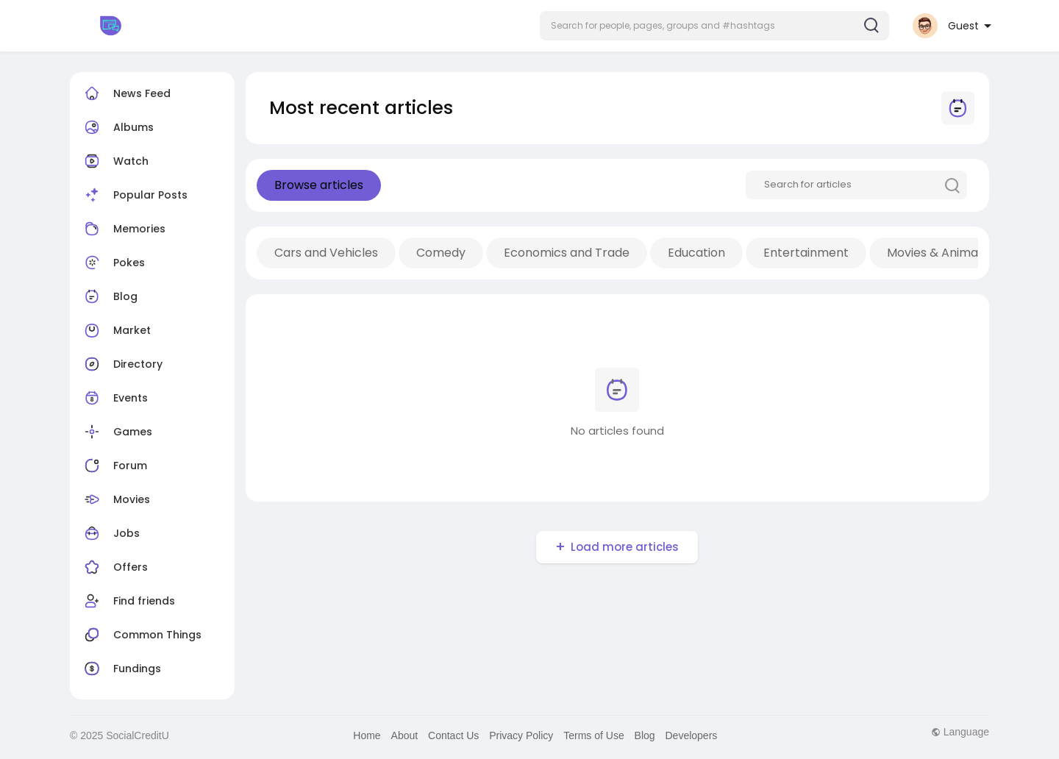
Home (366, 735)
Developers (692, 735)
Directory (122, 364)
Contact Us (453, 735)
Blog (109, 296)
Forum (114, 466)
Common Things (141, 635)
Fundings (121, 669)
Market (116, 330)
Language (960, 732)
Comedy (441, 252)
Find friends (128, 601)
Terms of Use (593, 735)
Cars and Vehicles (326, 252)
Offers (114, 567)
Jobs (110, 533)
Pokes (113, 263)
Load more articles (625, 547)
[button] (714, 25)
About (404, 735)
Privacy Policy (521, 735)
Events (114, 398)
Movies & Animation (943, 252)
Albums (117, 127)
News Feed (126, 93)
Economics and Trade (567, 252)
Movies (115, 499)
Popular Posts (134, 195)
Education (696, 252)
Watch (115, 161)
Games (116, 432)
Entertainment (806, 252)
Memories (123, 229)
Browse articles (318, 185)
